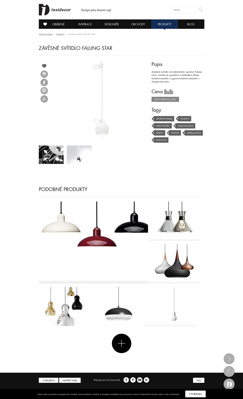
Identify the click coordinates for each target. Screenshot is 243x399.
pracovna (161, 139)
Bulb (168, 92)
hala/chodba (163, 125)
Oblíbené (53, 24)
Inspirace (85, 24)
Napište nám (70, 380)
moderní (184, 118)
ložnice (175, 132)
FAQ (199, 380)
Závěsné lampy (164, 118)
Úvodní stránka (45, 34)
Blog (191, 24)
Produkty (164, 24)
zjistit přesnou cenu (165, 99)
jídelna (159, 132)
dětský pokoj (194, 132)
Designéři (112, 24)
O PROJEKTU (48, 380)
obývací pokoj (185, 125)
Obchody (138, 24)
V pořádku (195, 394)
